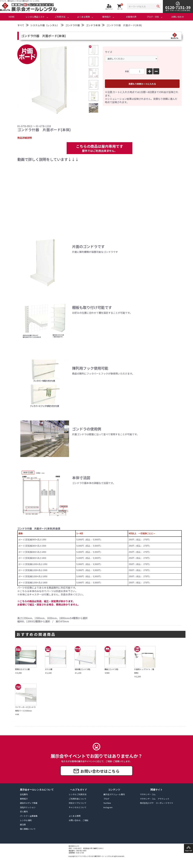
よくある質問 (83, 16)
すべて (20, 25)
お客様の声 (131, 16)
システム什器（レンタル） (44, 25)
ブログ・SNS (153, 16)
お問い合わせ (177, 16)
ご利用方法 (60, 16)
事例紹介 (106, 16)
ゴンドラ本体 (93, 25)
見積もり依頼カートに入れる (142, 83)
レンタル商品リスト (35, 16)
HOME (12, 16)
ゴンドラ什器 (72, 25)
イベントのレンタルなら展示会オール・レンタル (94, 856)
